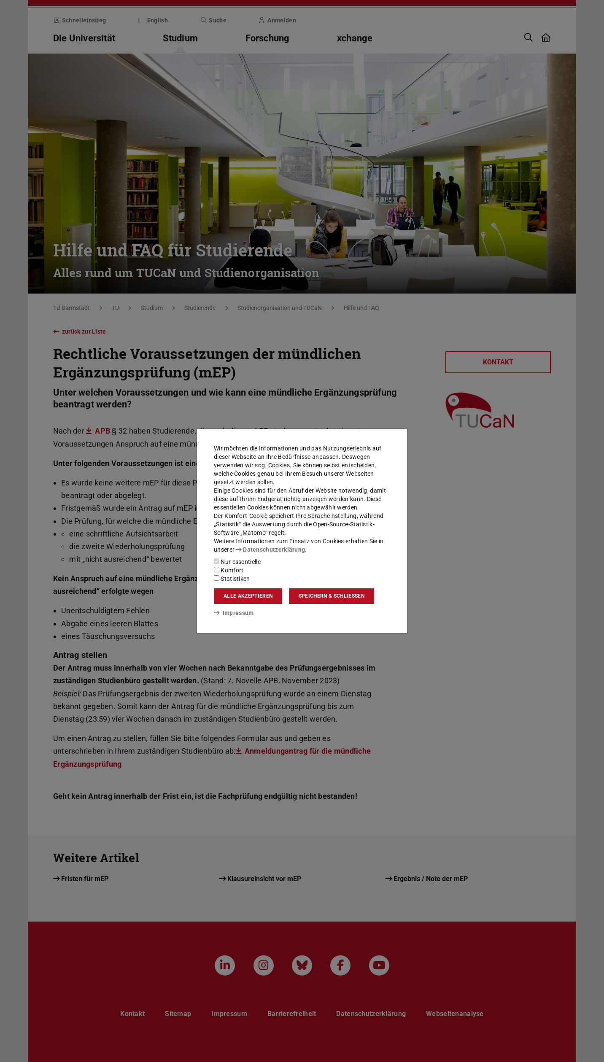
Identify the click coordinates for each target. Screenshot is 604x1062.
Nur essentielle (237, 561)
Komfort (228, 570)
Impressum (234, 612)
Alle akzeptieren (248, 596)
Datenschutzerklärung (270, 549)
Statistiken (232, 578)
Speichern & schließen (331, 596)
